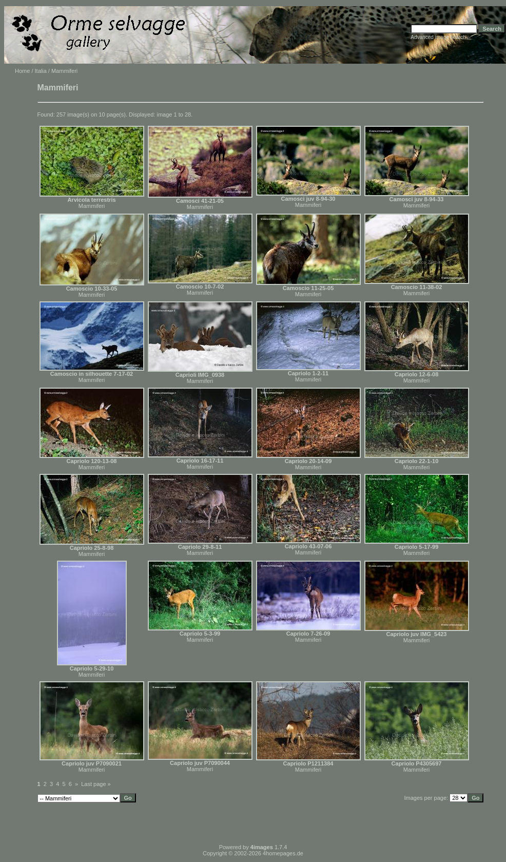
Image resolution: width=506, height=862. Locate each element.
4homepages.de (283, 853)
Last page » (96, 784)
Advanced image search (438, 37)
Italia (41, 71)
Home (22, 71)
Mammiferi (92, 206)
